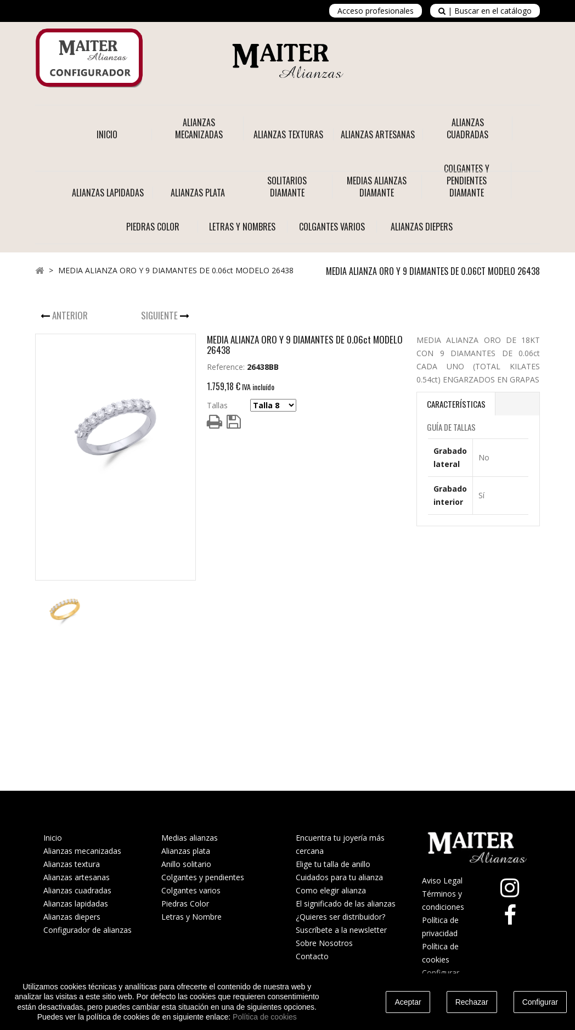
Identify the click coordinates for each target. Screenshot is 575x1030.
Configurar (540, 1002)
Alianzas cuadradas (77, 890)
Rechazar (471, 1002)
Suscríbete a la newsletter (341, 930)
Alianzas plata (185, 851)
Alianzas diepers (71, 916)
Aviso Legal (442, 880)
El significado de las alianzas (346, 903)
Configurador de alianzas (87, 930)
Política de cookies (265, 1016)
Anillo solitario (186, 864)
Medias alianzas (189, 837)
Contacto (312, 956)
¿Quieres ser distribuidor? (340, 916)
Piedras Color (185, 903)
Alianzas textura (71, 864)
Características (456, 404)
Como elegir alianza (331, 890)
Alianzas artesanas (76, 877)
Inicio (107, 134)
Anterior (71, 315)
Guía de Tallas (451, 427)
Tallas (217, 405)
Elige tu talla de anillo (333, 864)
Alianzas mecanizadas (82, 851)
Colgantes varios (191, 890)
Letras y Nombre (191, 916)
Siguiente (160, 315)
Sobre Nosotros (324, 943)
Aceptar (407, 1002)
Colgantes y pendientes (202, 877)
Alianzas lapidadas (75, 903)
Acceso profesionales (375, 10)
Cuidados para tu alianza (339, 877)
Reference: (226, 367)
